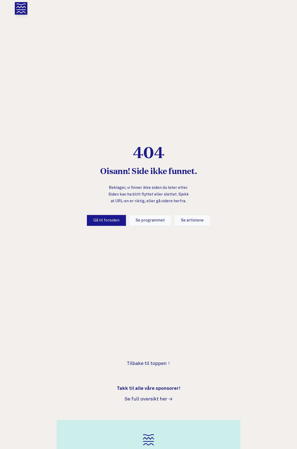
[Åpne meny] (21, 8)
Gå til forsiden (106, 220)
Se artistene (192, 220)
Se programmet (150, 220)
